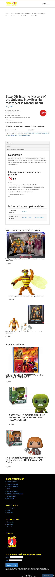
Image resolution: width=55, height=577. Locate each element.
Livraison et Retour (12, 486)
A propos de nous (12, 481)
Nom (6, 560)
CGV (8, 489)
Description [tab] (10, 143)
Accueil (7, 13)
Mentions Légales (12, 491)
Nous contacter (11, 496)
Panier (9, 510)
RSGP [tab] (9, 146)
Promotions (10, 527)
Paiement (9, 512)
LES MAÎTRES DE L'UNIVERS (29, 13)
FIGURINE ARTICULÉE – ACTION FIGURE (32, 217)
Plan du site (10, 498)
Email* (7, 557)
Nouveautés (10, 522)
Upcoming (10, 524)
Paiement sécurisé (12, 484)
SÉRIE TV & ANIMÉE (15, 13)
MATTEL (24, 211)
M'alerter (31, 130)
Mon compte (10, 508)
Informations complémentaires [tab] (15, 149)
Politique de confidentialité (15, 493)
